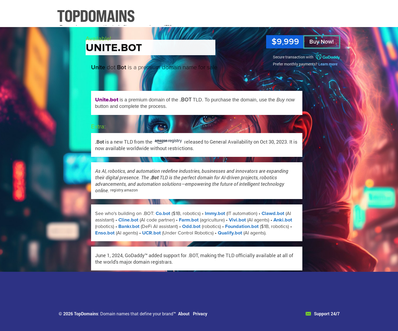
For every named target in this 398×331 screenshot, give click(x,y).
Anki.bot (282, 220)
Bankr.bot (128, 226)
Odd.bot (191, 226)
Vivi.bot (237, 220)
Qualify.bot (230, 233)
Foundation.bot (242, 226)
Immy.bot (215, 213)
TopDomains (86, 313)
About (184, 313)
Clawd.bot (273, 213)
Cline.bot (128, 220)
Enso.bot (105, 233)
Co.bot (163, 213)
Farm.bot (189, 220)
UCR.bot (151, 233)
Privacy (200, 313)
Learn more (327, 64)
